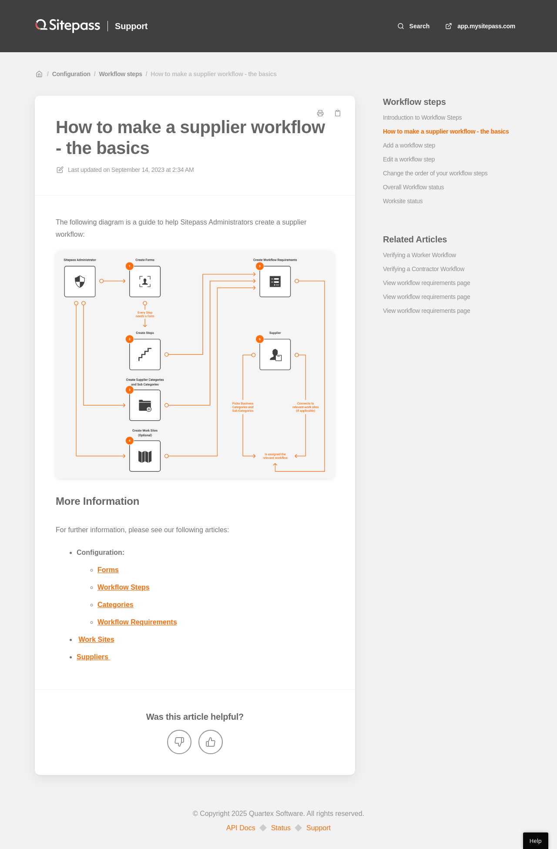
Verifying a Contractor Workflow (423, 268)
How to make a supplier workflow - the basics (214, 73)
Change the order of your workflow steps (435, 173)
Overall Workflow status (413, 187)
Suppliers (93, 657)
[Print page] (320, 113)
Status (281, 828)
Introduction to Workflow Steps (422, 117)
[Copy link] (338, 113)
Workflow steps (120, 73)
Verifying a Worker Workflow (419, 255)
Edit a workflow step (409, 159)
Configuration (71, 73)
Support (318, 828)
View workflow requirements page (426, 282)
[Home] (67, 26)
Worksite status (403, 201)
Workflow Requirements (137, 622)
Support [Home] (131, 26)
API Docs (240, 828)
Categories (115, 604)
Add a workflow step (409, 145)
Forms (108, 570)
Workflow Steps (123, 587)
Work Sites (96, 639)
